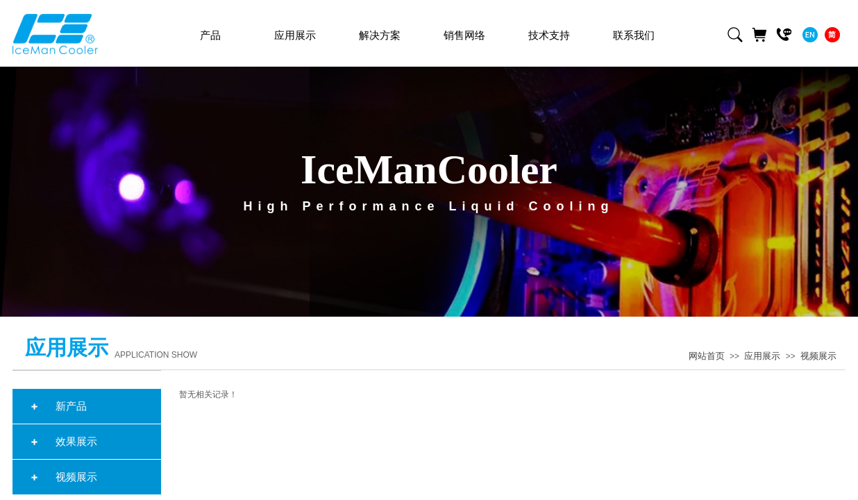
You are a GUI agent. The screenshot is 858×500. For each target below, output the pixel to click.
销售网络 (464, 35)
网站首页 (707, 356)
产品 (210, 35)
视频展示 (818, 356)
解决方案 (380, 35)
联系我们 (634, 35)
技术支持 (549, 35)
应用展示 (762, 356)
